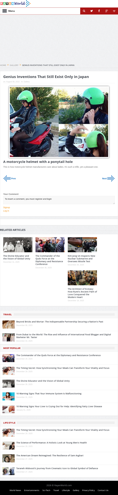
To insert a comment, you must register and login (59, 200)
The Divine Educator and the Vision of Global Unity (16, 257)
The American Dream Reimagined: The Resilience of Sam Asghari (49, 455)
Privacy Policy (88, 490)
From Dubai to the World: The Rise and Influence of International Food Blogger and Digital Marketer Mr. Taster (63, 336)
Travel (7, 314)
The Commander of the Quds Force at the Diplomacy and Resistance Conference (49, 260)
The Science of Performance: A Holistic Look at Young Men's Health (51, 442)
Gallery (27, 82)
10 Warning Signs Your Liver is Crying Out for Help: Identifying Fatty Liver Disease (59, 406)
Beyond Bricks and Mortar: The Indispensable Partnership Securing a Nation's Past (59, 321)
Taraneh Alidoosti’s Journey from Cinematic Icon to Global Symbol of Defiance (57, 468)
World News (15, 490)
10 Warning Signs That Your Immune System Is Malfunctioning (48, 393)
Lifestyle (66, 490)
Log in (6, 211)
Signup (6, 207)
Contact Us (103, 490)
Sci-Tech (46, 490)
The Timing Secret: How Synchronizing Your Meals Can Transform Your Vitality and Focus (62, 368)
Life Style (9, 422)
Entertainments (31, 490)
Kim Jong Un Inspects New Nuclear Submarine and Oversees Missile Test (81, 258)
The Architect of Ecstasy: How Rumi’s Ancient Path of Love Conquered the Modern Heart (82, 293)
